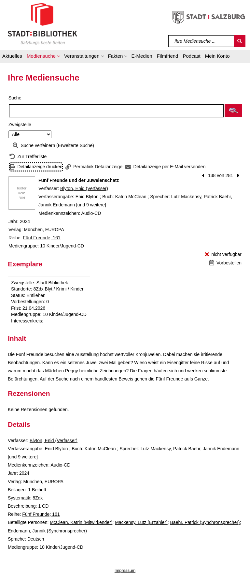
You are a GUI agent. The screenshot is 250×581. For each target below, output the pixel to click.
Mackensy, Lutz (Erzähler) (141, 522)
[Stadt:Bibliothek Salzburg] (42, 23)
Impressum (125, 570)
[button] (43, 57)
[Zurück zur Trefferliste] (28, 157)
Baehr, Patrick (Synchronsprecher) (205, 522)
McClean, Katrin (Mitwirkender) (81, 522)
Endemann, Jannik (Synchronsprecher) (47, 530)
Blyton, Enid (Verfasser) (84, 188)
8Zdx (38, 497)
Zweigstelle (19, 124)
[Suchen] (239, 41)
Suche (14, 97)
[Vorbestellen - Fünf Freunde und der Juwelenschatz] (225, 263)
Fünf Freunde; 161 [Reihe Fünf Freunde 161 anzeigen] (41, 237)
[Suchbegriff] (201, 41)
